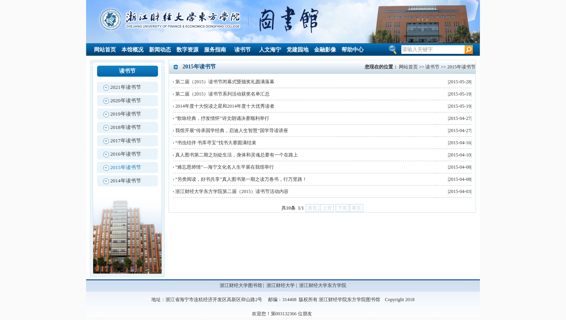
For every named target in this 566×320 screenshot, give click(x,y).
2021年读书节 (125, 87)
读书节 (242, 50)
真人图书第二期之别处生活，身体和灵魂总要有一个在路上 (236, 155)
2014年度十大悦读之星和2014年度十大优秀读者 (224, 106)
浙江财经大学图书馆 (241, 285)
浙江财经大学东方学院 (322, 285)
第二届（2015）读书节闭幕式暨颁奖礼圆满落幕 (224, 82)
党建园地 (298, 50)
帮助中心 (353, 50)
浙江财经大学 (280, 285)
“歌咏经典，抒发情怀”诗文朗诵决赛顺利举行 (222, 118)
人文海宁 (270, 50)
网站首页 (105, 50)
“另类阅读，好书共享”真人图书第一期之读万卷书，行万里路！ (241, 179)
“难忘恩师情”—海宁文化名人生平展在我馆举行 (224, 167)
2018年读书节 (125, 127)
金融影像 (325, 50)
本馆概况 (132, 50)
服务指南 (215, 50)
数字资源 (187, 50)
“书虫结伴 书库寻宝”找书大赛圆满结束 (215, 142)
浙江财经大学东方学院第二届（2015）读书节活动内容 (232, 191)
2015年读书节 (125, 167)
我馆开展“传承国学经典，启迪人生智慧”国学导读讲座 (231, 130)
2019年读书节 (125, 114)
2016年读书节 (125, 154)
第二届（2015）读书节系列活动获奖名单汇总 (222, 94)
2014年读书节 (125, 181)
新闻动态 (160, 50)
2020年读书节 (125, 100)
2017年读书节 (125, 140)
